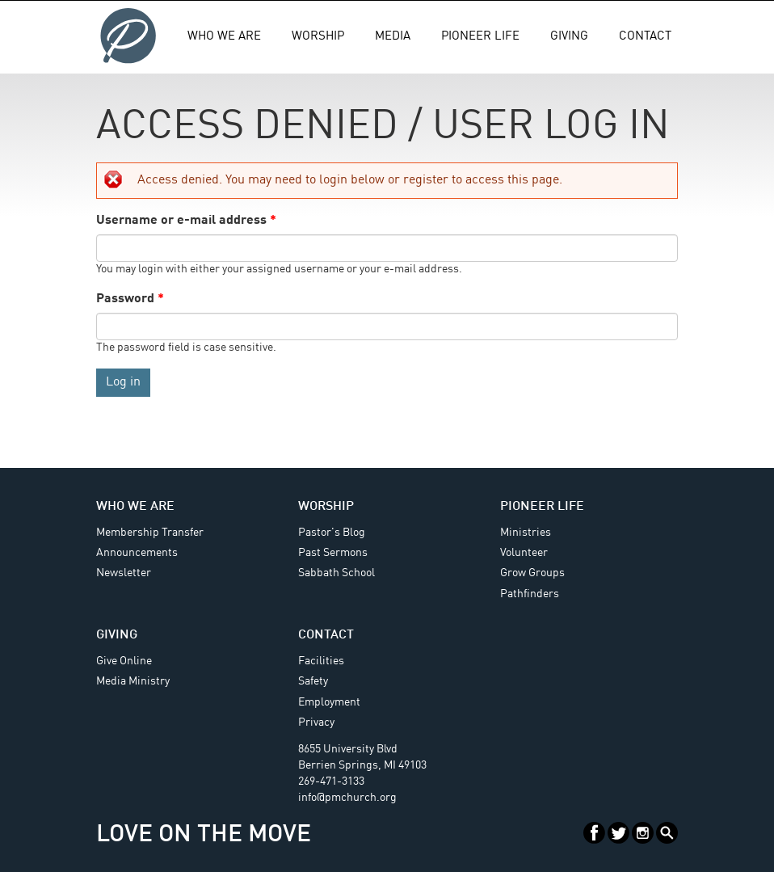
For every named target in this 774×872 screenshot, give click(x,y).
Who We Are (224, 37)
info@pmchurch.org (347, 797)
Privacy (316, 722)
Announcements (137, 552)
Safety (313, 681)
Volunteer (524, 552)
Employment (329, 702)
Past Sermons (333, 552)
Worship (318, 37)
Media (392, 37)
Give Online (124, 661)
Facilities (321, 661)
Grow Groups (532, 573)
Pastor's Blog (331, 532)
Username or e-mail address (186, 220)
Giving (569, 37)
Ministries (525, 532)
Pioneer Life (480, 37)
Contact (645, 37)
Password (130, 299)
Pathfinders (529, 594)
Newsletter (123, 573)
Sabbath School (336, 573)
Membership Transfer (150, 532)
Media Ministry (133, 681)
